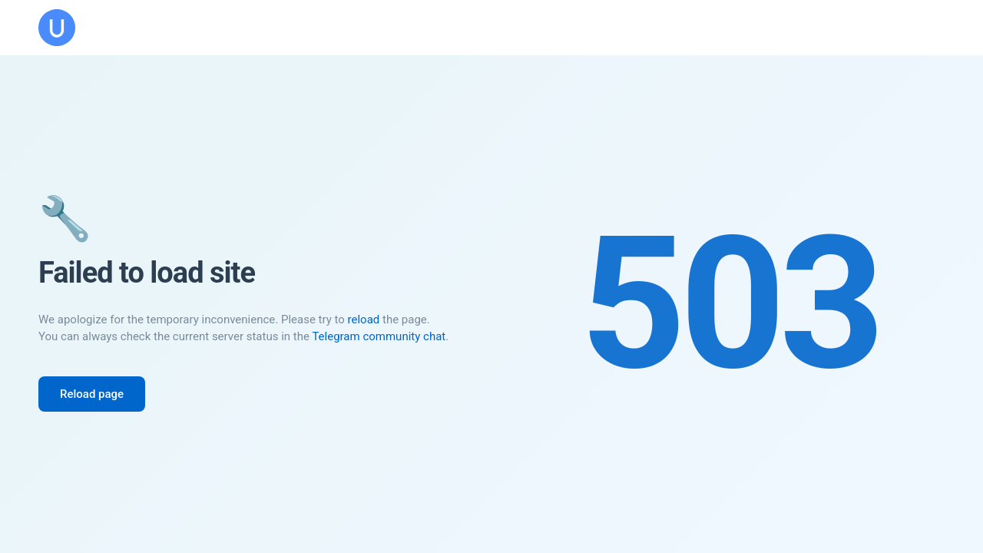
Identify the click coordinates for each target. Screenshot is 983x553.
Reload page (92, 394)
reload (364, 319)
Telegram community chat (378, 336)
